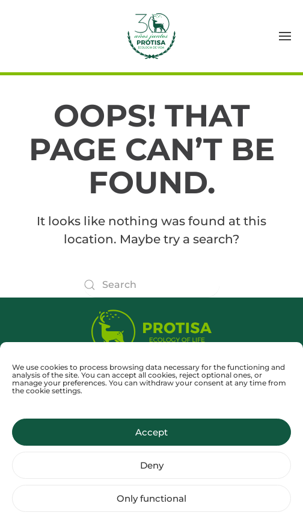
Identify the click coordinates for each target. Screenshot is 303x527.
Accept (151, 440)
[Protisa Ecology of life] (151, 329)
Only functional (151, 507)
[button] (285, 36)
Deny (152, 473)
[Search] (151, 285)
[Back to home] (151, 36)
